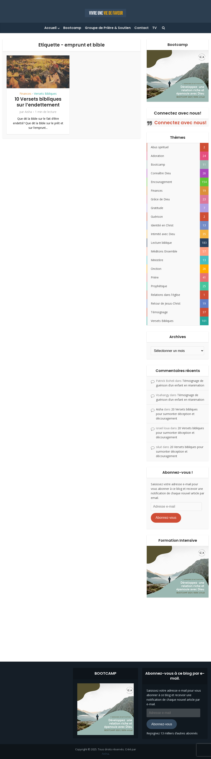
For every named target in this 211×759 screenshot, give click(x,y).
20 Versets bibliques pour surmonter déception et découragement (177, 413)
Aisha (28, 112)
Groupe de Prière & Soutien (108, 27)
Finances (25, 94)
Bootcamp (72, 27)
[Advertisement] (105, 626)
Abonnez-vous (166, 517)
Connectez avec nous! (177, 113)
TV (154, 27)
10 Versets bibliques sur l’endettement (38, 102)
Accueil (50, 27)
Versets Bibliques (45, 94)
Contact (141, 27)
